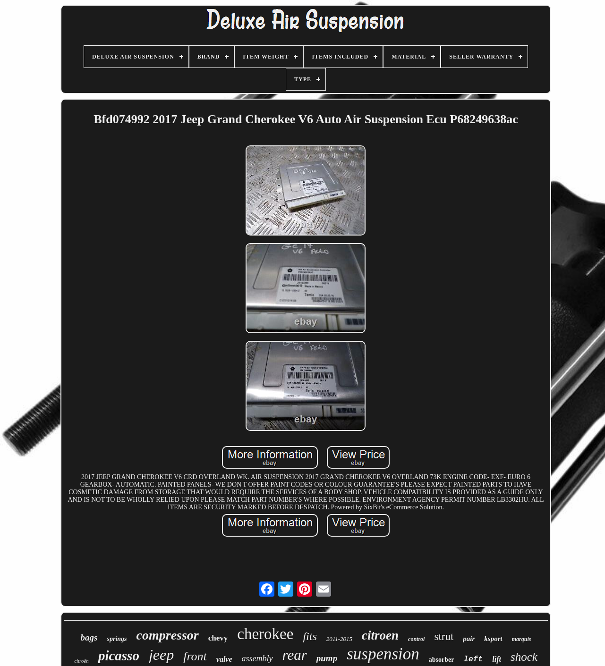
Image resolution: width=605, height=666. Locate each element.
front (195, 656)
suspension (383, 654)
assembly (257, 658)
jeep (161, 654)
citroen (380, 635)
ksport (493, 638)
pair (469, 638)
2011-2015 (339, 638)
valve (224, 659)
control (416, 639)
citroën (81, 661)
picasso (118, 655)
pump (326, 658)
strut (443, 636)
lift (496, 659)
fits (309, 636)
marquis (521, 639)
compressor (167, 635)
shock (524, 656)
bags (89, 637)
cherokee (265, 633)
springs (117, 638)
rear (294, 655)
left (473, 659)
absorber (441, 659)
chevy (218, 637)
